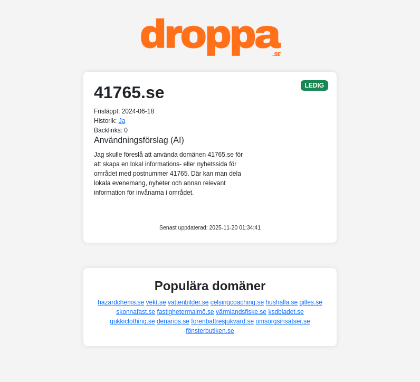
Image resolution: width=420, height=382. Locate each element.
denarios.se (173, 321)
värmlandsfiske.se (241, 312)
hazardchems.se (121, 302)
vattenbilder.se (188, 302)
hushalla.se (281, 302)
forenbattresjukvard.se (222, 321)
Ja (122, 121)
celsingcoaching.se (237, 302)
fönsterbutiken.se (210, 331)
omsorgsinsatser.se (282, 321)
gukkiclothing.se (132, 321)
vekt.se (156, 302)
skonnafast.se (135, 312)
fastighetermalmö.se (185, 312)
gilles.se (310, 302)
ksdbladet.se (285, 312)
